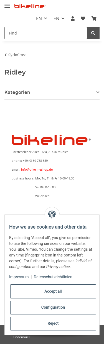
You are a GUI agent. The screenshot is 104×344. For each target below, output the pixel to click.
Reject (53, 323)
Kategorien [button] (17, 92)
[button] (73, 18)
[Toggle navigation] (7, 3)
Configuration (53, 307)
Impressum (19, 277)
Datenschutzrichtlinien (53, 277)
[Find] (45, 33)
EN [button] (39, 18)
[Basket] (94, 18)
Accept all (53, 291)
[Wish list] (83, 18)
